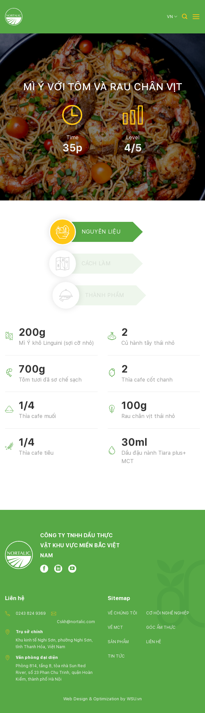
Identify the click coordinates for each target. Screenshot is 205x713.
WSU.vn (134, 698)
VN (172, 16)
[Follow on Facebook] (44, 569)
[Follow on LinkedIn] (58, 569)
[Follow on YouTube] (72, 569)
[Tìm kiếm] (184, 16)
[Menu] (196, 16)
